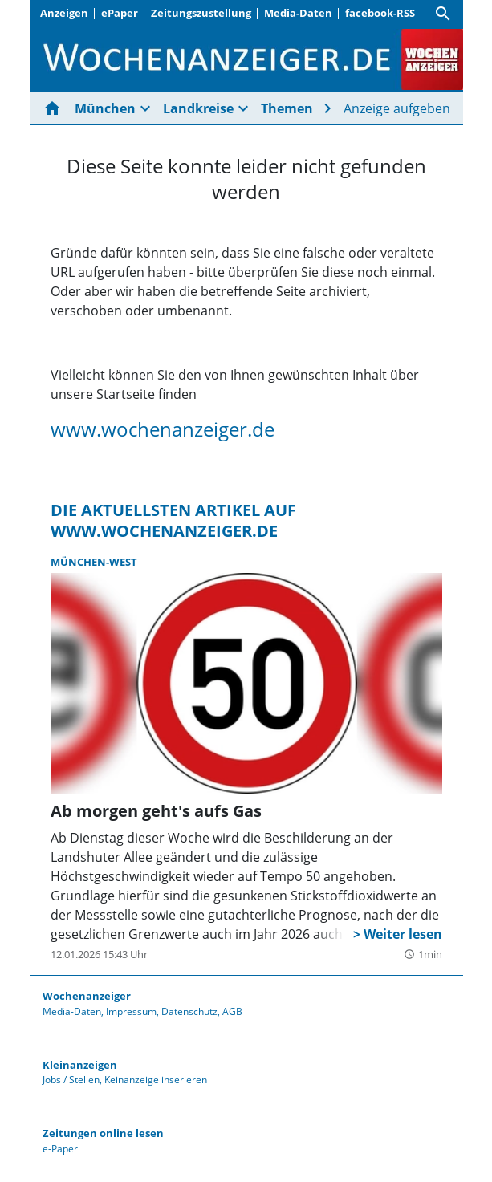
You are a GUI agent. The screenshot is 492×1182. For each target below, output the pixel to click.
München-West (94, 561)
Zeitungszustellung (201, 13)
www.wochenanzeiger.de (162, 429)
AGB (232, 1011)
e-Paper (60, 1149)
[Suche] (443, 13)
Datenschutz (189, 1011)
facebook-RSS (380, 13)
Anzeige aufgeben (397, 108)
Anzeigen (64, 13)
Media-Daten (298, 13)
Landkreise (198, 108)
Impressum (131, 1011)
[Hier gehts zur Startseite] (55, 108)
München (105, 108)
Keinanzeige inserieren (155, 1080)
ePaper (119, 13)
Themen (287, 108)
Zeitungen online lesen (103, 1133)
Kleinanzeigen (80, 1065)
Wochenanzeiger (87, 996)
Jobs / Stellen (71, 1080)
